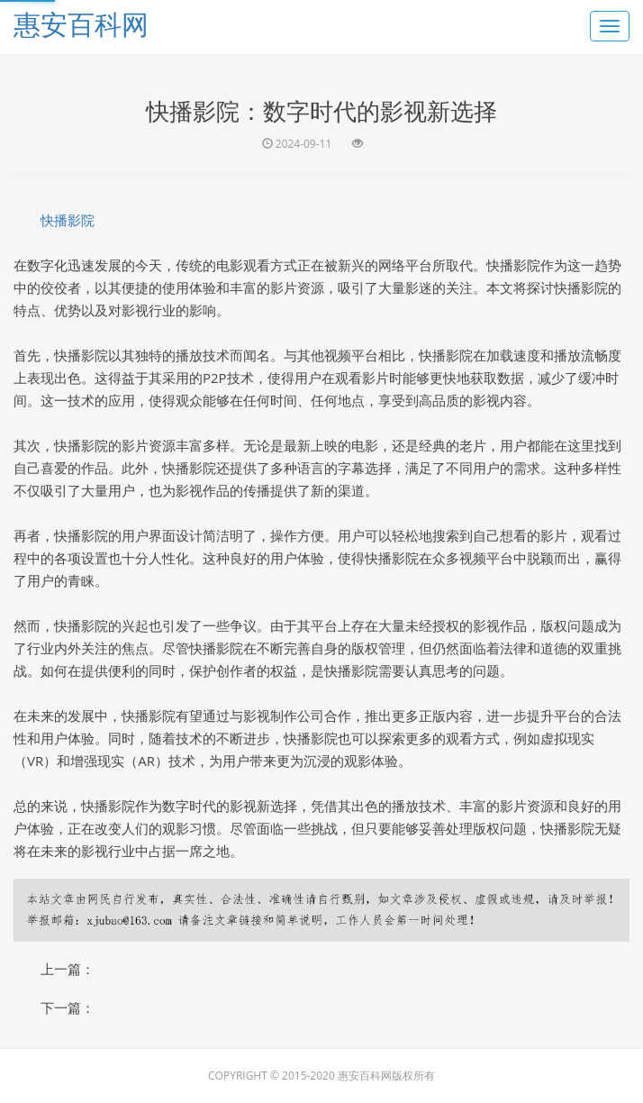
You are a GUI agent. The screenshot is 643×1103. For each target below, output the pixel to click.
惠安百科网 (81, 23)
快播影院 (68, 220)
